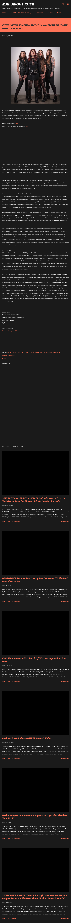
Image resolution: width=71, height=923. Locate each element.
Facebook (4, 331)
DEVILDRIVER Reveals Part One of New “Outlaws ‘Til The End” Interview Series (35, 580)
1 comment (12, 918)
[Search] (63, 3)
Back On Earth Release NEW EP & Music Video (26, 738)
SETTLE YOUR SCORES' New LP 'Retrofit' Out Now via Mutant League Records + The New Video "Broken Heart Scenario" (34, 897)
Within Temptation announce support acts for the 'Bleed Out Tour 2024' (35, 817)
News (59, 13)
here (17, 123)
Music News (39, 352)
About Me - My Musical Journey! (21, 13)
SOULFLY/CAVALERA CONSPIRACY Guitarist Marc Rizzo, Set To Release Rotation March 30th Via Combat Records (34, 500)
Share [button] (4, 358)
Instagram (11, 331)
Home (4, 13)
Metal (23, 352)
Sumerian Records (8, 355)
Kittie (9, 352)
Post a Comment (14, 521)
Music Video (48, 352)
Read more (65, 521)
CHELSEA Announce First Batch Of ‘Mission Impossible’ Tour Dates (34, 660)
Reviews (50, 13)
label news (16, 352)
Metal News (30, 352)
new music (56, 352)
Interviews (39, 13)
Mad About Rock (18, 4)
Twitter (16, 331)
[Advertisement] (35, 427)
